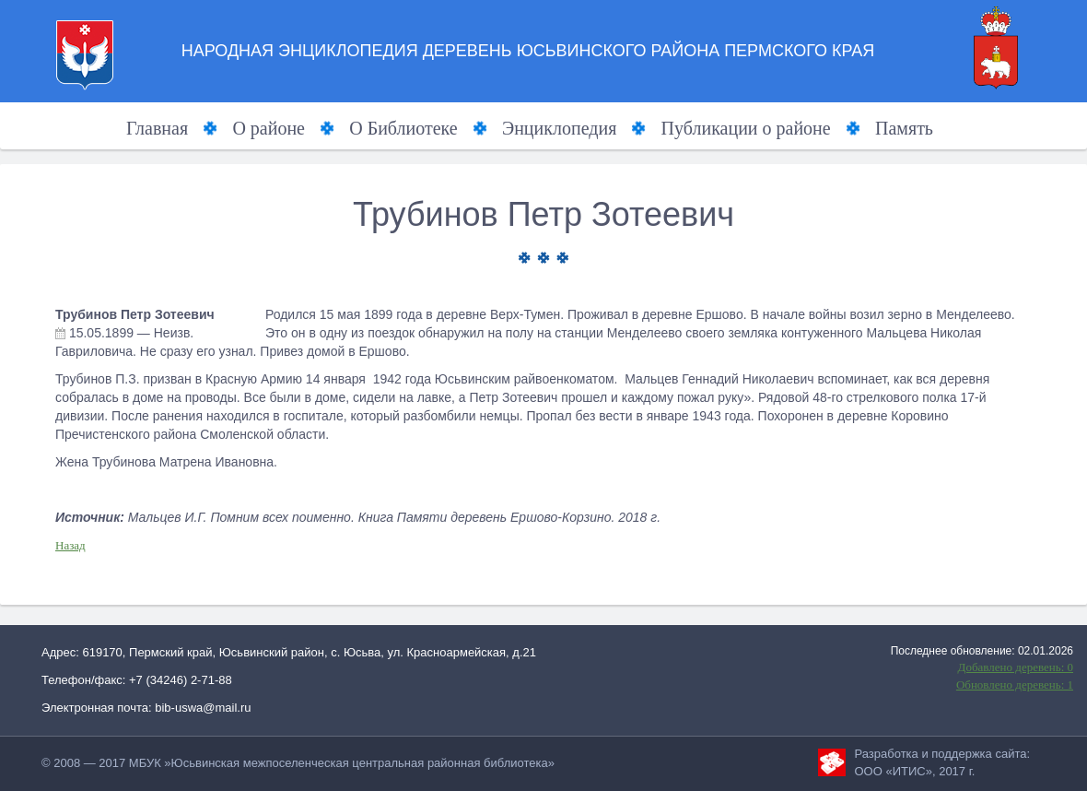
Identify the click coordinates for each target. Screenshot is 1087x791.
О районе (268, 128)
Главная (157, 128)
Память (904, 128)
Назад (70, 545)
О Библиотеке (403, 128)
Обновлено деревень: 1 (1014, 684)
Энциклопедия (559, 128)
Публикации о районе (746, 128)
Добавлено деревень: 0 (1015, 667)
